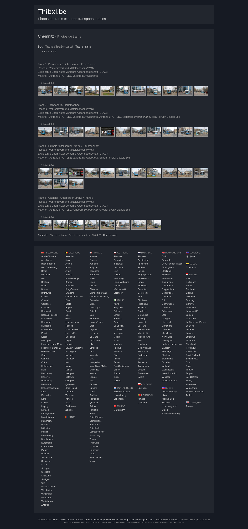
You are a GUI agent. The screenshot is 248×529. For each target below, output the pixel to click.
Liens (151, 519)
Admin (70, 519)
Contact (88, 519)
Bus (40, 46)
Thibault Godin (58, 519)
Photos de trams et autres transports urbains (72, 19)
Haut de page (110, 235)
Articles (79, 519)
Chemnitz (46, 36)
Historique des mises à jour (133, 519)
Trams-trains (83, 46)
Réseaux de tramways (167, 519)
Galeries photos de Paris (106, 519)
